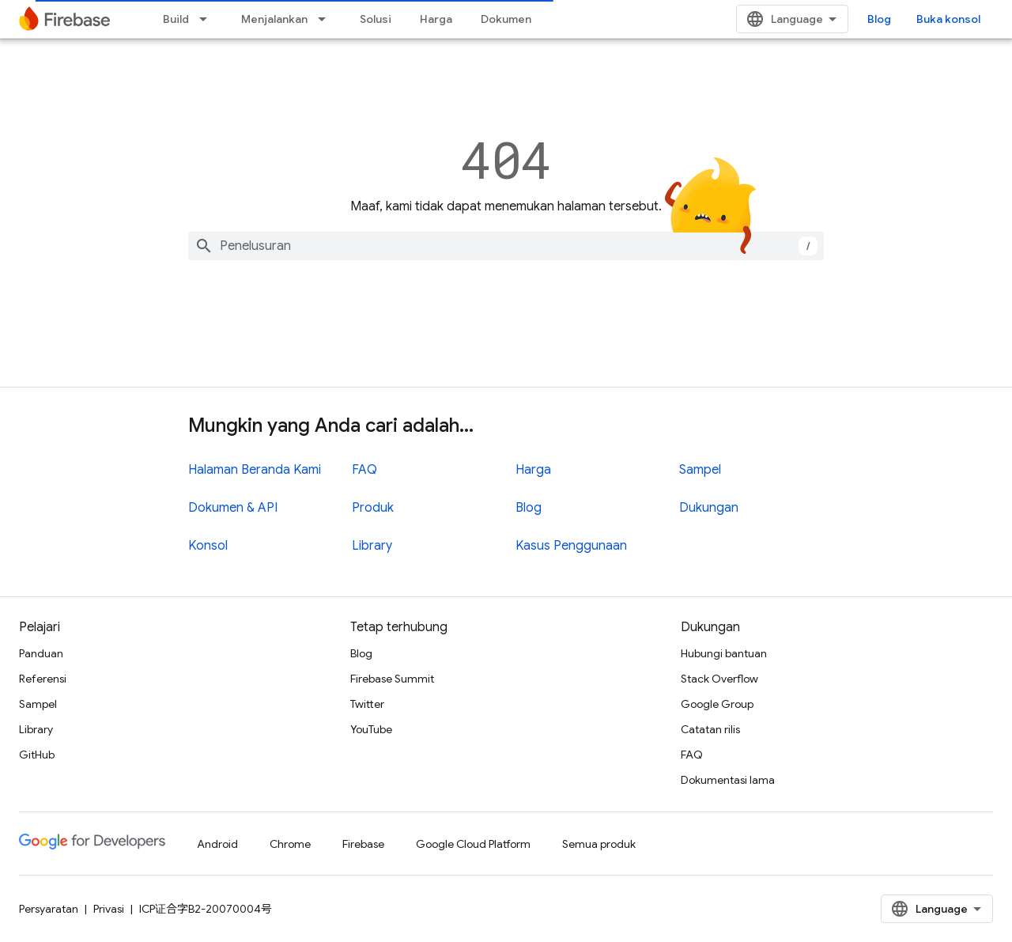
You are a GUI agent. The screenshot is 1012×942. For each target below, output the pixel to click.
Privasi (108, 908)
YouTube (371, 729)
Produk (373, 508)
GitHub (37, 754)
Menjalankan (274, 19)
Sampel (700, 470)
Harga (436, 19)
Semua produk (599, 844)
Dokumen (506, 19)
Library (372, 546)
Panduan (41, 653)
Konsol (208, 546)
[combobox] (506, 246)
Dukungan (708, 508)
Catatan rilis (710, 729)
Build (176, 19)
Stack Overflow (719, 679)
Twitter (367, 704)
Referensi (42, 679)
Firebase (363, 844)
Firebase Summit (392, 679)
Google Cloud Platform (473, 844)
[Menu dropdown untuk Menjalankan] (327, 19)
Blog (879, 19)
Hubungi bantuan (724, 653)
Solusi (375, 19)
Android (217, 844)
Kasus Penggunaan (571, 546)
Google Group (717, 704)
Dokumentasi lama (728, 780)
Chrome (290, 844)
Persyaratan (48, 908)
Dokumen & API (233, 508)
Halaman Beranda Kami (254, 470)
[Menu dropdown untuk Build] (208, 19)
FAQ (364, 470)
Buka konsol (948, 19)
